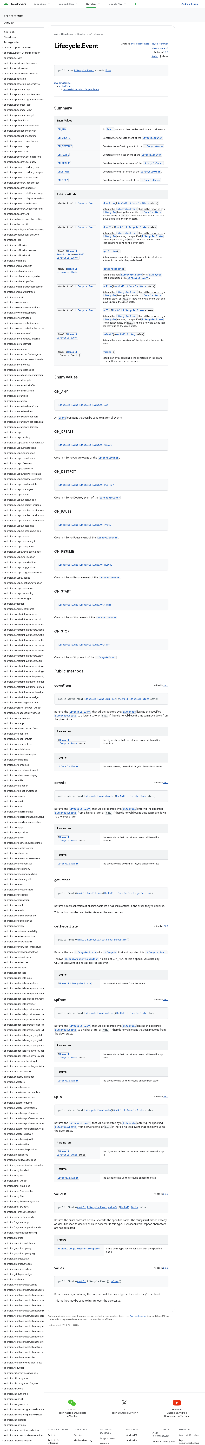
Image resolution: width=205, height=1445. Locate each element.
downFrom (109, 203)
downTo (107, 227)
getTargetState (113, 268)
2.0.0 (165, 52)
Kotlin (155, 56)
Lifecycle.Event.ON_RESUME (95, 564)
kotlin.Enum (65, 86)
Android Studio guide (163, 1441)
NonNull (122, 203)
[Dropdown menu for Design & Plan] (78, 4)
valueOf (108, 334)
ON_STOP (63, 180)
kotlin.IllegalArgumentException (79, 1248)
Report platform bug (189, 1435)
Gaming (78, 1435)
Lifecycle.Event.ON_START (95, 604)
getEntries (110, 251)
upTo (106, 310)
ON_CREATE (64, 137)
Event (110, 129)
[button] (21, 47)
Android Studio (190, 3)
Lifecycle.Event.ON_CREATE (95, 444)
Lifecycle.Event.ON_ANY (93, 404)
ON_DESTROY (65, 146)
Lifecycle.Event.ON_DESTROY (96, 484)
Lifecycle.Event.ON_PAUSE (95, 524)
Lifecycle (109, 212)
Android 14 (132, 1440)
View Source (158, 48)
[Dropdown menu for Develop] (100, 4)
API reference (14, 16)
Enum (108, 70)
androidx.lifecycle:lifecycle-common (149, 43)
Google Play (115, 3)
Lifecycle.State (139, 203)
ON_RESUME (64, 163)
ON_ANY (62, 129)
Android (52, 1435)
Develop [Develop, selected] (91, 3)
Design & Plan (66, 3)
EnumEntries (64, 254)
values (107, 351)
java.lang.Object (63, 83)
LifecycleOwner (152, 137)
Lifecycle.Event (84, 70)
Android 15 (132, 1435)
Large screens (107, 1438)
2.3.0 (166, 926)
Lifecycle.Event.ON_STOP (94, 644)
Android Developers (63, 34)
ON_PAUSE (63, 154)
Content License (138, 1316)
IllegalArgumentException (81, 958)
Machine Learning (83, 1440)
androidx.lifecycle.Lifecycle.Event (81, 89)
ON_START (63, 171)
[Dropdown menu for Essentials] (50, 4)
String (131, 334)
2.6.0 (165, 685)
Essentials (40, 3)
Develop (81, 34)
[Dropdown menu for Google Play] (126, 4)
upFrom (107, 286)
